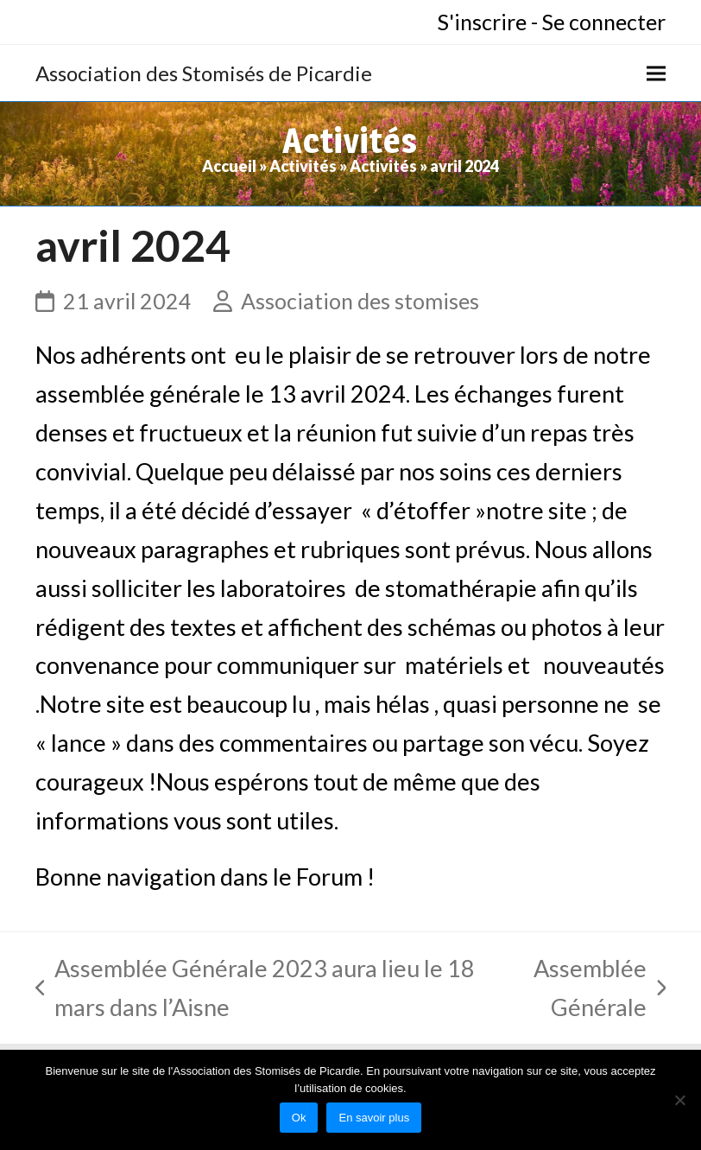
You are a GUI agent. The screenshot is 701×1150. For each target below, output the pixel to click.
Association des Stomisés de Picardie (203, 73)
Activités (303, 165)
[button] (656, 73)
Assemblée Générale (582, 990)
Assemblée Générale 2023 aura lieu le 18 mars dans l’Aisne (255, 990)
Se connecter (604, 22)
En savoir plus (373, 1117)
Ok (299, 1117)
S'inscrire (482, 22)
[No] (679, 1100)
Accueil (229, 165)
